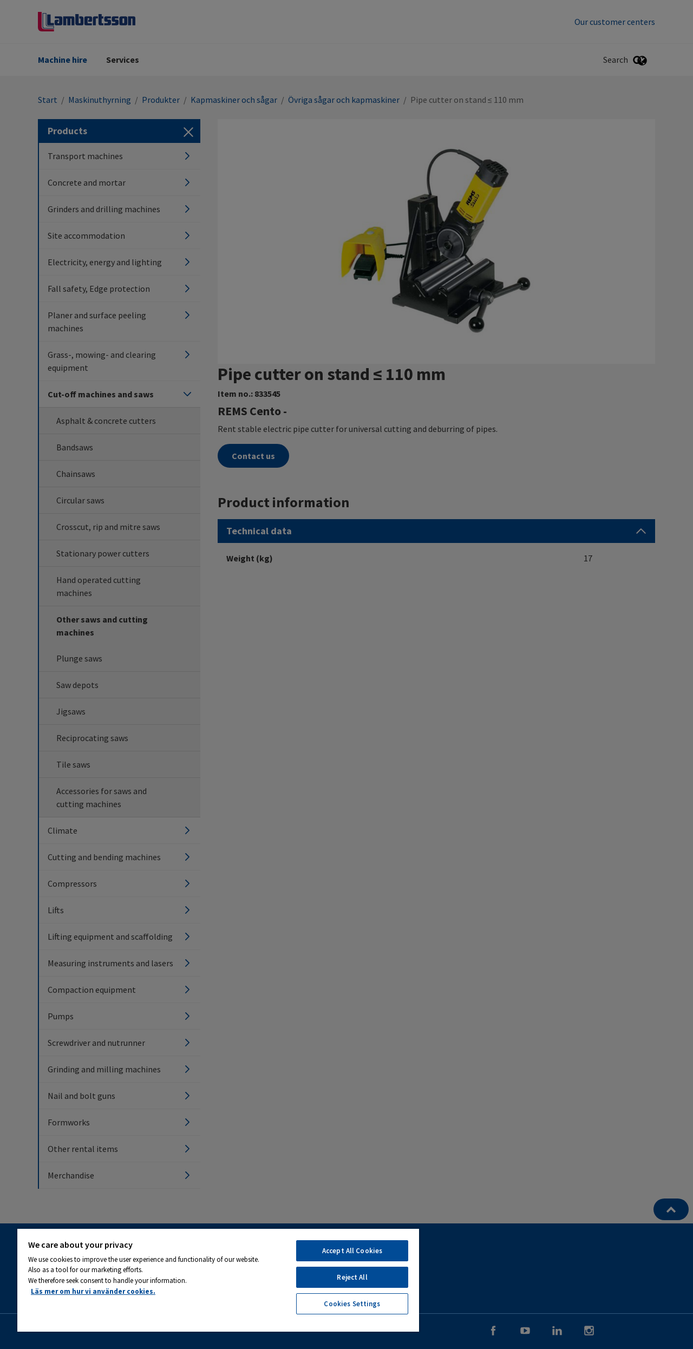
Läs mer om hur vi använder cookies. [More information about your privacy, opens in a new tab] (93, 1291)
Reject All (352, 1277)
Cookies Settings (352, 1303)
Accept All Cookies (352, 1250)
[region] (218, 1280)
